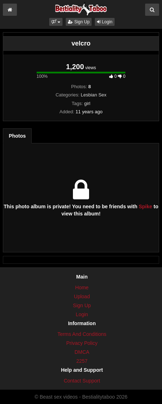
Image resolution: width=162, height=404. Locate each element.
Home (81, 287)
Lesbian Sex (94, 95)
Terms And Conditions (81, 334)
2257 (81, 361)
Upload (82, 296)
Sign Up (78, 21)
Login (104, 21)
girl (87, 103)
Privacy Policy (81, 343)
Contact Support (82, 381)
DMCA (81, 352)
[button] (56, 22)
